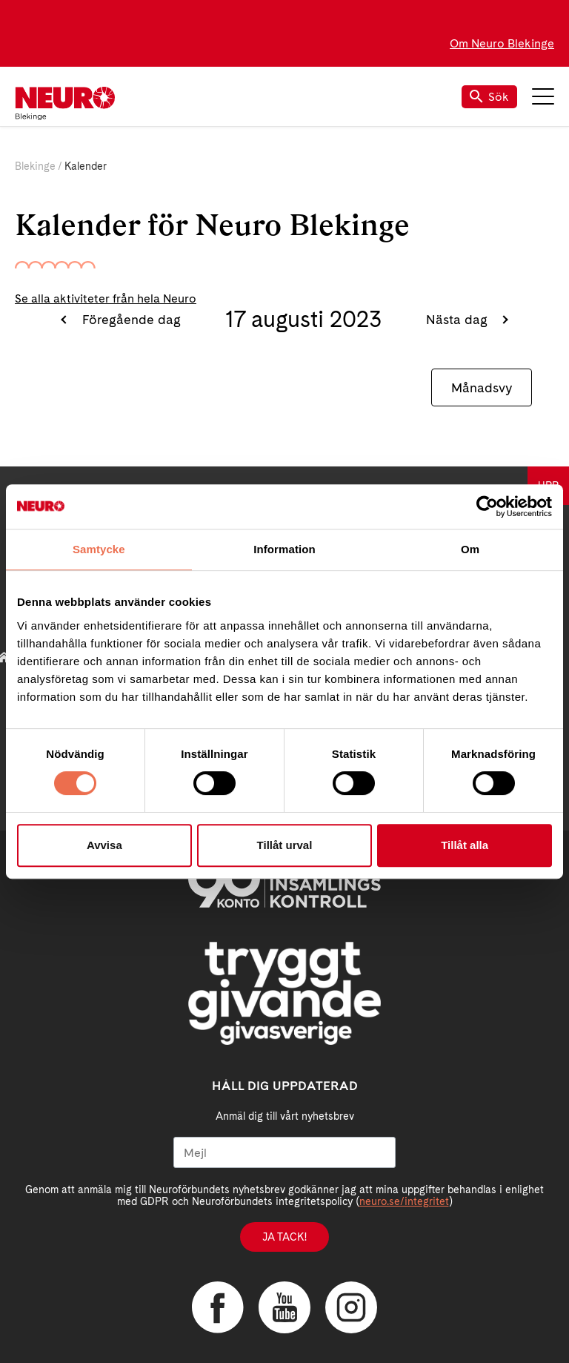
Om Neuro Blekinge (502, 43)
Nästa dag (458, 319)
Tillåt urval (285, 845)
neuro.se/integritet (404, 1201)
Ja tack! (284, 1237)
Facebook (218, 1307)
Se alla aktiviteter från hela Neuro (105, 298)
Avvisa (104, 845)
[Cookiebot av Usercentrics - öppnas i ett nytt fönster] (487, 506)
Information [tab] (284, 549)
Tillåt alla (464, 845)
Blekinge (35, 166)
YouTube (284, 1307)
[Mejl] (284, 1152)
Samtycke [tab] (99, 549)
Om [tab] (470, 549)
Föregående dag (130, 319)
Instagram (351, 1307)
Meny (543, 96)
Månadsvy (481, 387)
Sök (489, 97)
